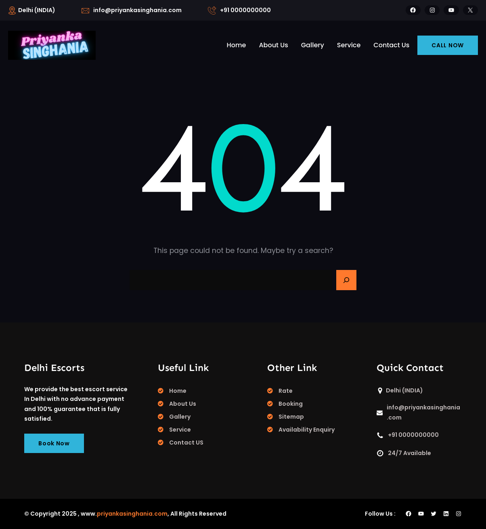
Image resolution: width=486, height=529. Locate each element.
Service (180, 430)
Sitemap (291, 417)
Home (177, 391)
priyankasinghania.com (132, 514)
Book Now (54, 443)
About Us (182, 404)
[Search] (346, 280)
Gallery (180, 417)
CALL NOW (448, 45)
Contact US (186, 442)
